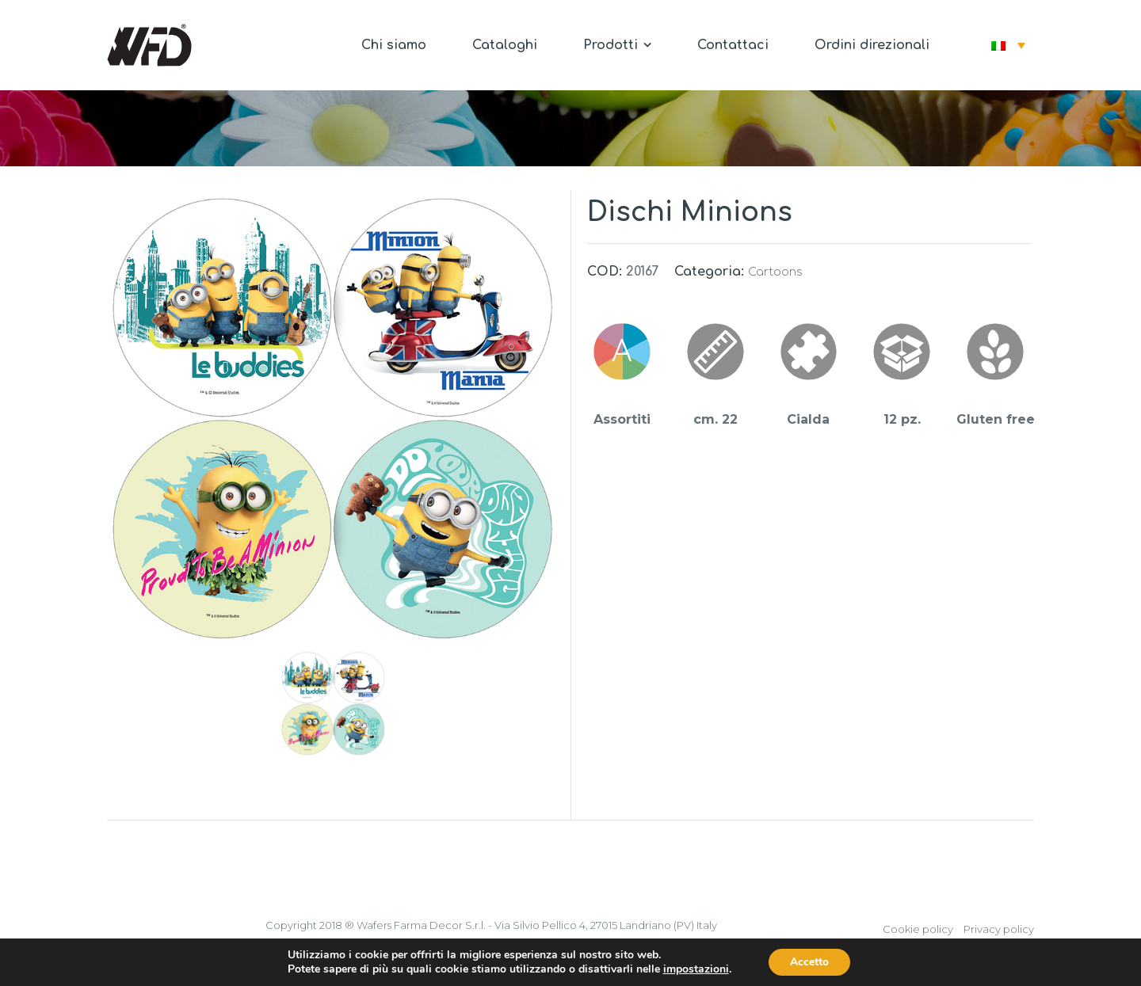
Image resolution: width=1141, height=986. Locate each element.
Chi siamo (393, 45)
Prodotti (617, 45)
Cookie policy (918, 929)
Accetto (810, 961)
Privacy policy (999, 929)
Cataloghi (504, 45)
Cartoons (775, 272)
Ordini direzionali (872, 45)
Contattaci (733, 45)
